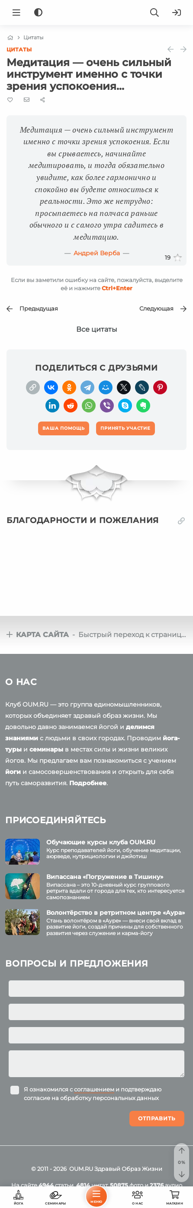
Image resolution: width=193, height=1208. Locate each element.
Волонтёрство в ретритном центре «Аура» (115, 912)
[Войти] (176, 12)
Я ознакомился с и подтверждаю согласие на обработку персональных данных (92, 1093)
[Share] (42, 100)
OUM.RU (81, 1168)
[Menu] (16, 12)
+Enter (117, 288)
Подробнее (87, 783)
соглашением (94, 1089)
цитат (91, 1185)
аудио (166, 1185)
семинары (46, 749)
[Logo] (96, 12)
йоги (13, 772)
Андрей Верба (97, 253)
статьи (56, 1185)
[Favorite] (10, 100)
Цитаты (19, 49)
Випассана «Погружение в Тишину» (104, 877)
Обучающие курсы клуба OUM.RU (100, 842)
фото (126, 1185)
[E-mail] (26, 99)
